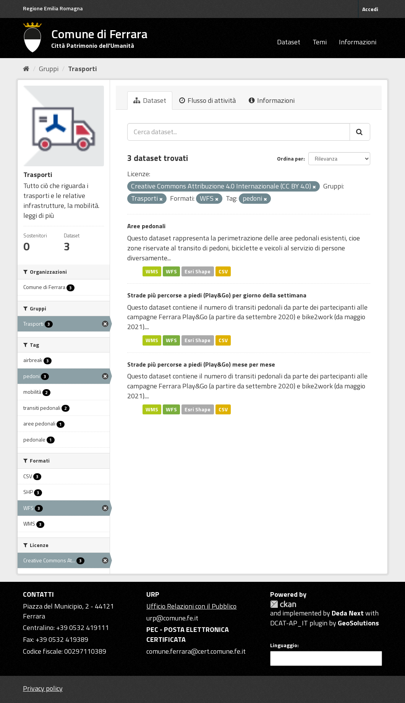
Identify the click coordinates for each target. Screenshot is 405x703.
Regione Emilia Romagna (53, 8)
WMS (152, 271)
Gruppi (48, 68)
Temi (320, 42)
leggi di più (38, 215)
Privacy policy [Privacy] (43, 688)
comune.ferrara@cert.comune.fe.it (196, 651)
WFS (171, 271)
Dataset (288, 42)
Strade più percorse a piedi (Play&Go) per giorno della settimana (216, 295)
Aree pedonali (146, 226)
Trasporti (82, 68)
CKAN (283, 604)
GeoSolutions (358, 623)
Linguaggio (283, 645)
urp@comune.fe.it (172, 618)
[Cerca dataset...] (238, 132)
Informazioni (357, 42)
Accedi (370, 9)
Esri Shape (198, 271)
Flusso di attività (207, 100)
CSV (223, 271)
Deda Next (348, 613)
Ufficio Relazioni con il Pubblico (191, 606)
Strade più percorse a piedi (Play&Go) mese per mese (201, 364)
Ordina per (290, 158)
